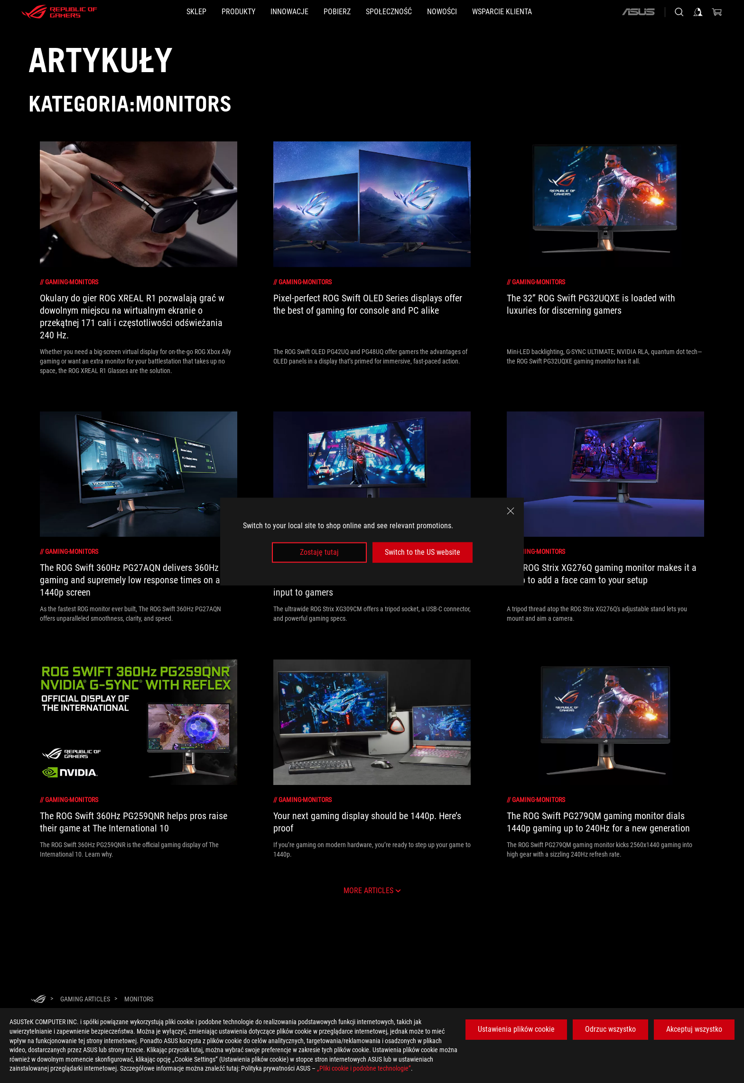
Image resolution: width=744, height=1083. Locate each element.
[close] (510, 511)
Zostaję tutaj (319, 552)
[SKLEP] (151, 12)
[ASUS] (638, 12)
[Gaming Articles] (85, 999)
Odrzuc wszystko (610, 1029)
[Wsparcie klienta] (547, 12)
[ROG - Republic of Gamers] (59, 12)
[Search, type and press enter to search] (679, 12)
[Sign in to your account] (698, 12)
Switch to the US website (422, 552)
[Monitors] (138, 999)
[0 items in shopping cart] (717, 12)
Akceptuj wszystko (694, 1029)
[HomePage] (38, 1000)
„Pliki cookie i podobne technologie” (364, 1068)
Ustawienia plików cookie (516, 1029)
